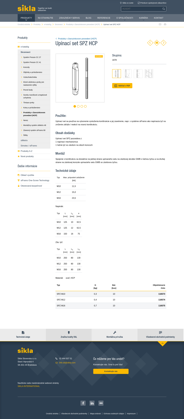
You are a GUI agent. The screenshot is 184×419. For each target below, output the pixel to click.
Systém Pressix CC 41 (31, 62)
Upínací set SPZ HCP (111, 24)
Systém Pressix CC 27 (31, 57)
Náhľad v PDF (122, 85)
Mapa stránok (95, 414)
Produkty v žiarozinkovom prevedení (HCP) (84, 24)
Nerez (24, 120)
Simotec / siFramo (29, 146)
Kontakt (158, 18)
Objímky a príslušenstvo (31, 72)
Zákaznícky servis (69, 19)
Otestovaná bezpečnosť (30, 186)
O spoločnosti (124, 19)
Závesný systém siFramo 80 (33, 130)
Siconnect (60, 24)
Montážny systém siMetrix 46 (33, 125)
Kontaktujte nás (110, 371)
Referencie (103, 18)
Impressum (131, 414)
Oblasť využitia (26, 175)
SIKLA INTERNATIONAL (29, 386)
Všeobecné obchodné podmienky (74, 414)
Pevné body (27, 90)
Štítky (24, 135)
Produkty (26, 19)
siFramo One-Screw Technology (33, 180)
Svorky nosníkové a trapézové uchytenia (34, 96)
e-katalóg (49, 24)
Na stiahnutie (45, 18)
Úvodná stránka (25, 24)
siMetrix (24, 140)
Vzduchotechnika (29, 77)
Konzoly (25, 67)
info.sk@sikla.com (67, 363)
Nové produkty (26, 156)
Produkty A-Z (25, 151)
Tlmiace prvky (27, 103)
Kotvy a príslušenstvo (30, 108)
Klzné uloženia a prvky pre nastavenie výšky (32, 83)
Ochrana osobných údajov (114, 414)
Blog (88, 18)
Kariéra (143, 19)
